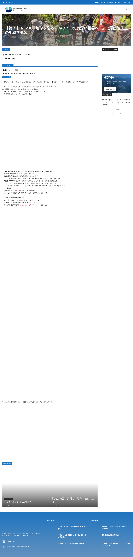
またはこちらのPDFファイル (29, 205)
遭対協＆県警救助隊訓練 (110, 535)
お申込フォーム (14, 190)
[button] (126, 9)
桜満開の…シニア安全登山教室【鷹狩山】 (72, 543)
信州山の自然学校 (8, 499)
